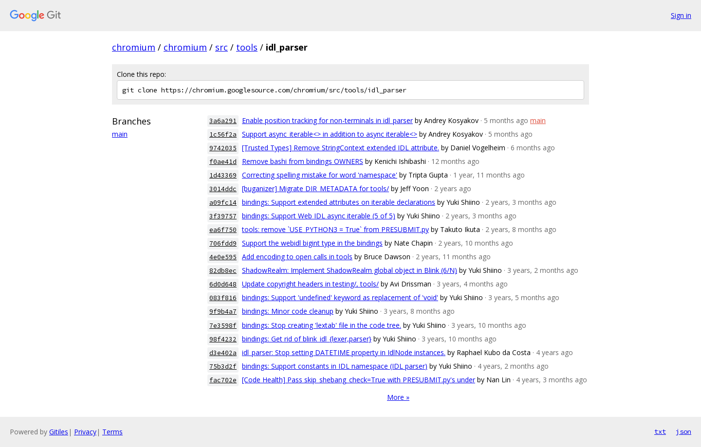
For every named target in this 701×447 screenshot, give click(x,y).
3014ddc (223, 189)
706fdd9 (223, 243)
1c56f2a (223, 134)
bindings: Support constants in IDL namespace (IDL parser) (334, 366)
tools (247, 47)
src (221, 47)
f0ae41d (223, 162)
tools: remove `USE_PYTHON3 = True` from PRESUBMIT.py (335, 229)
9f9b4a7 (223, 311)
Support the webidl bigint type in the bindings (312, 243)
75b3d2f (223, 366)
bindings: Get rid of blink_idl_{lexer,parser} (306, 338)
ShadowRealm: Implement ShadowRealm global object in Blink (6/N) (349, 270)
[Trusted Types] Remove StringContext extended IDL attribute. (340, 147)
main (120, 134)
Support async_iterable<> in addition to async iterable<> (329, 134)
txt (660, 431)
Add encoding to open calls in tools (297, 256)
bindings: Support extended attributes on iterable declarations (338, 202)
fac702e (223, 380)
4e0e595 (223, 257)
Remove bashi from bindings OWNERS (302, 161)
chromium (133, 47)
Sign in (681, 15)
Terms (112, 431)
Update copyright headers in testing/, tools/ (310, 283)
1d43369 (223, 175)
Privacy (85, 431)
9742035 (223, 148)
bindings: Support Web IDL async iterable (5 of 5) (318, 215)
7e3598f (223, 326)
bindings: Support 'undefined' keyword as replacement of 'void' (340, 297)
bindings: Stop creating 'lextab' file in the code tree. (321, 325)
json (683, 431)
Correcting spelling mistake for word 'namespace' (319, 174)
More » (398, 397)
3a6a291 (223, 121)
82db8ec (223, 271)
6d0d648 (223, 284)
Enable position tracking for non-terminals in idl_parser (327, 120)
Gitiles (58, 431)
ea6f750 (223, 230)
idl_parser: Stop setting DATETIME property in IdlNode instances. (343, 352)
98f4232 (223, 339)
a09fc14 (223, 202)
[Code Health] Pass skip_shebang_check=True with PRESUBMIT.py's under (358, 379)
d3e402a (223, 353)
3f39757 (223, 216)
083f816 (223, 298)
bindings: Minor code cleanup (287, 311)
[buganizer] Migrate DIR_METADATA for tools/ (315, 188)
